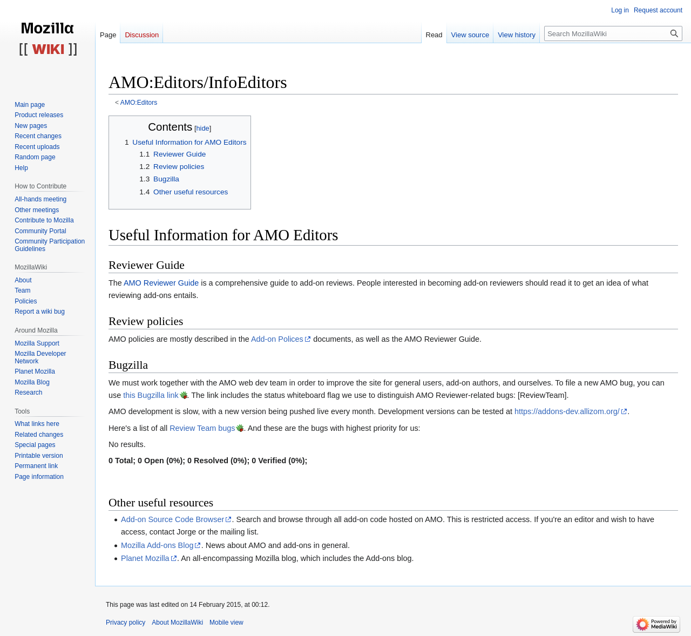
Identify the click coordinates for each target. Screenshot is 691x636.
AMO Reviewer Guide (161, 283)
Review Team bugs (202, 428)
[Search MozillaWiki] (613, 33)
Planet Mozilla (145, 558)
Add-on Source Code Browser (172, 519)
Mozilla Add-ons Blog (157, 545)
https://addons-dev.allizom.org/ (567, 411)
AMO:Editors (138, 102)
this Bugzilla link (150, 395)
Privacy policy (125, 622)
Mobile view (226, 622)
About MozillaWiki (177, 622)
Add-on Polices (277, 339)
